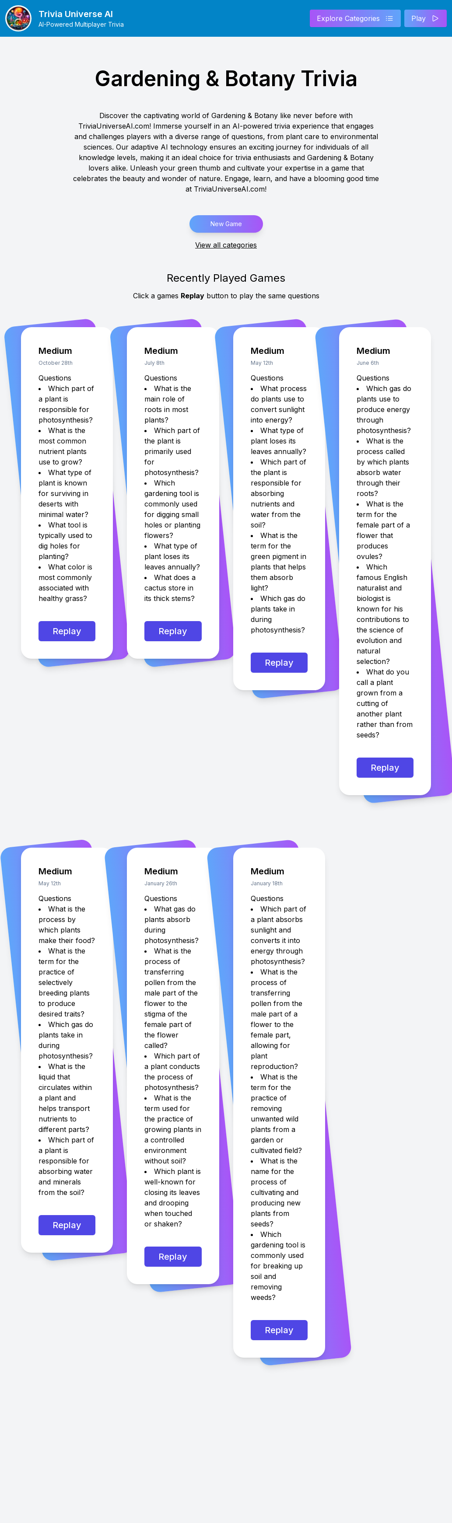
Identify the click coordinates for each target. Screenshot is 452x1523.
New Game (226, 223)
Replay (67, 631)
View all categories (226, 245)
